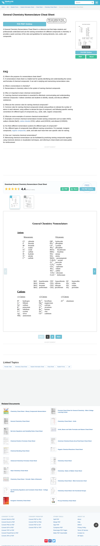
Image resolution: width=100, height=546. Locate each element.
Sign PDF (56, 525)
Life (69, 366)
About (79, 519)
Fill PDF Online (24, 24)
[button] (94, 271)
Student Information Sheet (37, 366)
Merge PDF (56, 522)
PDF (80, 57)
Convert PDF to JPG (35, 519)
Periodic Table (8, 366)
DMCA (80, 525)
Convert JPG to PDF (8, 536)
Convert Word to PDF (8, 519)
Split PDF (56, 519)
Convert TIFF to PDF (8, 530)
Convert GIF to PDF (8, 527)
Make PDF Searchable (60, 533)
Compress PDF (58, 527)
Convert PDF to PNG (35, 522)
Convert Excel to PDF (8, 522)
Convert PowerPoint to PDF (10, 533)
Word (92, 57)
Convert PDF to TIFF (35, 527)
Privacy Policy (82, 527)
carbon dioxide (25, 121)
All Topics (80, 536)
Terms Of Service (83, 530)
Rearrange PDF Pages (60, 530)
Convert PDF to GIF (35, 525)
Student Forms (61, 366)
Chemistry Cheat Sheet (21, 366)
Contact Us (81, 533)
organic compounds (19, 130)
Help (79, 522)
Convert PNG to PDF (8, 525)
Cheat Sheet (50, 366)
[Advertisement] (38, 53)
